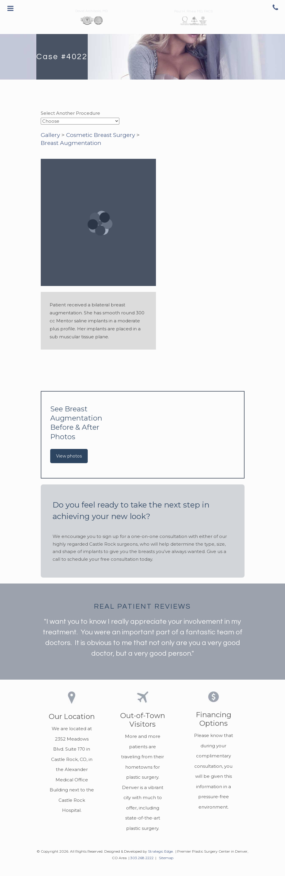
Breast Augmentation (71, 143)
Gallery (50, 135)
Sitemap (166, 858)
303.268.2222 (142, 858)
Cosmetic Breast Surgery (100, 135)
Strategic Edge (160, 851)
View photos (69, 456)
